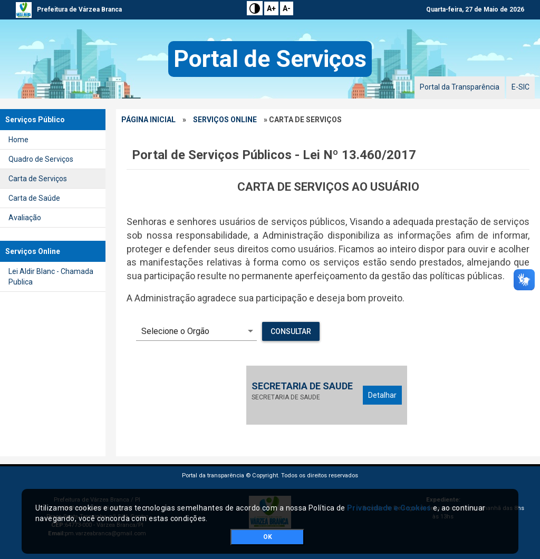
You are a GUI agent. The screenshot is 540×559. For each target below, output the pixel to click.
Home (18, 139)
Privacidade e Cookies (389, 508)
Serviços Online (225, 119)
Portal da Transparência (459, 87)
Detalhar (382, 395)
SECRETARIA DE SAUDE (302, 385)
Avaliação (24, 217)
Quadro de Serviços (40, 159)
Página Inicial (148, 119)
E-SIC (520, 87)
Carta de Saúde (34, 198)
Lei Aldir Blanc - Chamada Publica (50, 276)
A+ (271, 8)
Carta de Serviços (37, 178)
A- (287, 8)
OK (267, 537)
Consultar (291, 331)
